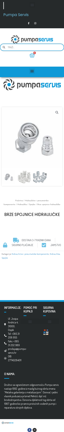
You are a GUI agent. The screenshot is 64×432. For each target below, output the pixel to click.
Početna (19, 201)
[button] (32, 5)
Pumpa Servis (16, 14)
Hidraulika (22, 205)
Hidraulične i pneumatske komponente (30, 254)
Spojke (32, 205)
